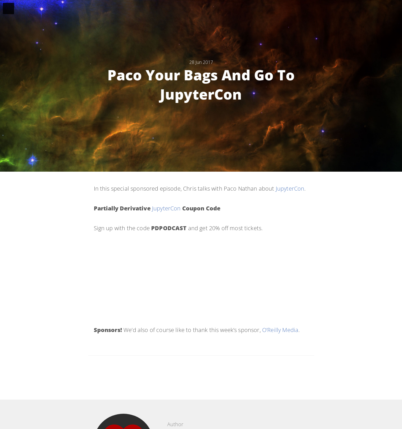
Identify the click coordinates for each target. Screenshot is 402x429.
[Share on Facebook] (196, 374)
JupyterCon (290, 188)
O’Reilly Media (280, 330)
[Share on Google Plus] (224, 374)
